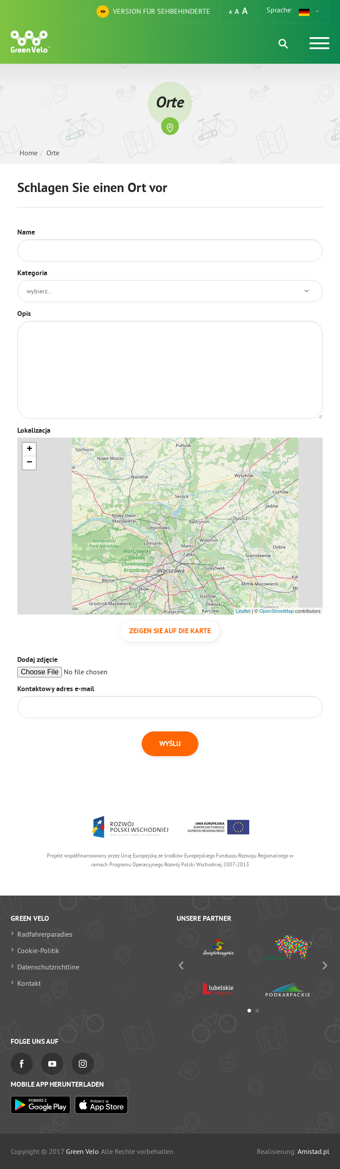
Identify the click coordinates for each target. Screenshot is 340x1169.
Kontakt (29, 983)
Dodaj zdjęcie (37, 660)
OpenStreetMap (276, 611)
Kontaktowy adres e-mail (55, 689)
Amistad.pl (313, 1151)
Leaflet (243, 611)
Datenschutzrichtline (48, 966)
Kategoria (32, 273)
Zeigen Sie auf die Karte (170, 631)
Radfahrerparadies (45, 934)
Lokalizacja (33, 431)
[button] (309, 11)
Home (28, 152)
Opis (24, 314)
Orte (52, 152)
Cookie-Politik (38, 950)
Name (26, 232)
